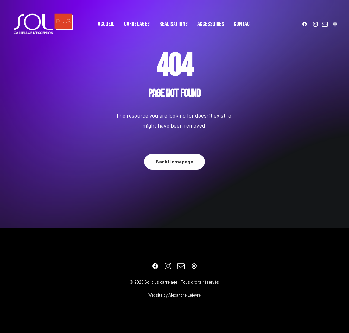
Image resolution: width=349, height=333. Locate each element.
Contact (243, 24)
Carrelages (137, 24)
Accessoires (210, 24)
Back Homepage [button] (174, 161)
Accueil (106, 24)
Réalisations (173, 24)
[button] (306, 24)
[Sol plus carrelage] (43, 24)
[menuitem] (106, 24)
